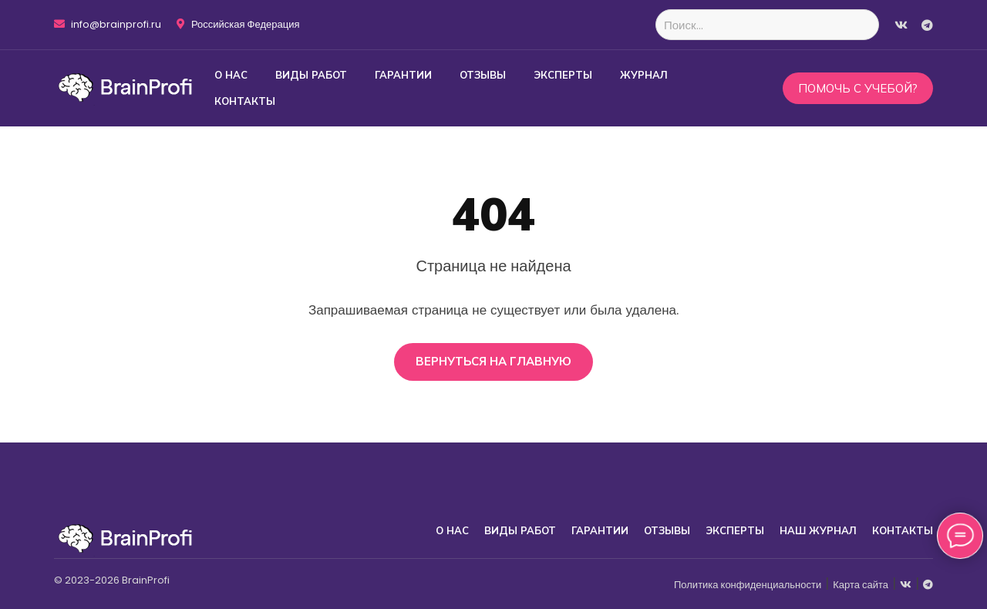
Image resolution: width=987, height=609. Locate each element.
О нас (231, 75)
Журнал (644, 75)
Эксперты (563, 75)
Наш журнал (818, 530)
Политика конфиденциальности (747, 584)
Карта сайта (860, 584)
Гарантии (403, 75)
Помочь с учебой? (858, 88)
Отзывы (483, 75)
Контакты (244, 101)
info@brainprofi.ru (107, 25)
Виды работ (311, 75)
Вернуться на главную (493, 361)
